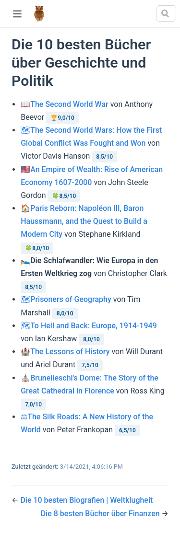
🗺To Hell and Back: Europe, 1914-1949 (89, 325)
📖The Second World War (64, 104)
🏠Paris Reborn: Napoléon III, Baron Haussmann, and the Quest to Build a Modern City (84, 221)
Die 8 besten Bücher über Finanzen (101, 513)
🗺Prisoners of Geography (66, 299)
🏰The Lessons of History (65, 351)
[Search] (166, 13)
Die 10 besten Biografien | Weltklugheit (86, 500)
